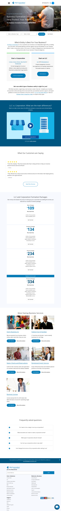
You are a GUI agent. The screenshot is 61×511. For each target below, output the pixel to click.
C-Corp (10, 62)
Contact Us (9, 503)
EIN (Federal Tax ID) (11, 491)
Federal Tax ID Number (39, 334)
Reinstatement (34, 488)
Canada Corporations (11, 484)
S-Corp (14, 62)
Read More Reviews (30, 186)
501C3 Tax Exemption (35, 491)
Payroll (32, 493)
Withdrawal (33, 486)
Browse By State (10, 490)
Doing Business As (13, 334)
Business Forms (34, 499)
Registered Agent (10, 495)
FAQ (7, 507)
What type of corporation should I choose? (25, 441)
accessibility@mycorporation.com (29, 464)
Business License (37, 397)
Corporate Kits (9, 499)
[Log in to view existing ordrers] (53, 3)
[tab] (30, 430)
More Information (21, 343)
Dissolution (33, 484)
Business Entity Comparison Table (25, 96)
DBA (8, 488)
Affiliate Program (10, 508)
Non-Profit (23, 62)
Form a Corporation (18, 76)
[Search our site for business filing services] (51, 3)
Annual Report (34, 481)
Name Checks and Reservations (17, 365)
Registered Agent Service (40, 365)
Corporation (9, 481)
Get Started (41, 34)
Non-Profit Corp (10, 486)
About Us (8, 505)
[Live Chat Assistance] (57, 507)
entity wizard (33, 143)
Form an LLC (43, 77)
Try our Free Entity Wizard (43, 94)
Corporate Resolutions (36, 495)
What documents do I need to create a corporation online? (27, 435)
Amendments (34, 490)
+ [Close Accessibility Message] (59, 462)
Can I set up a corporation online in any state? (26, 446)
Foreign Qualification (35, 482)
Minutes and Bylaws (11, 497)
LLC (37, 62)
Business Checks (34, 497)
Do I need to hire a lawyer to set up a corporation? (26, 430)
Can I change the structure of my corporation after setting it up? (28, 451)
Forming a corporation (14, 45)
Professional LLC (45, 62)
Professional (18, 64)
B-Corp (18, 62)
